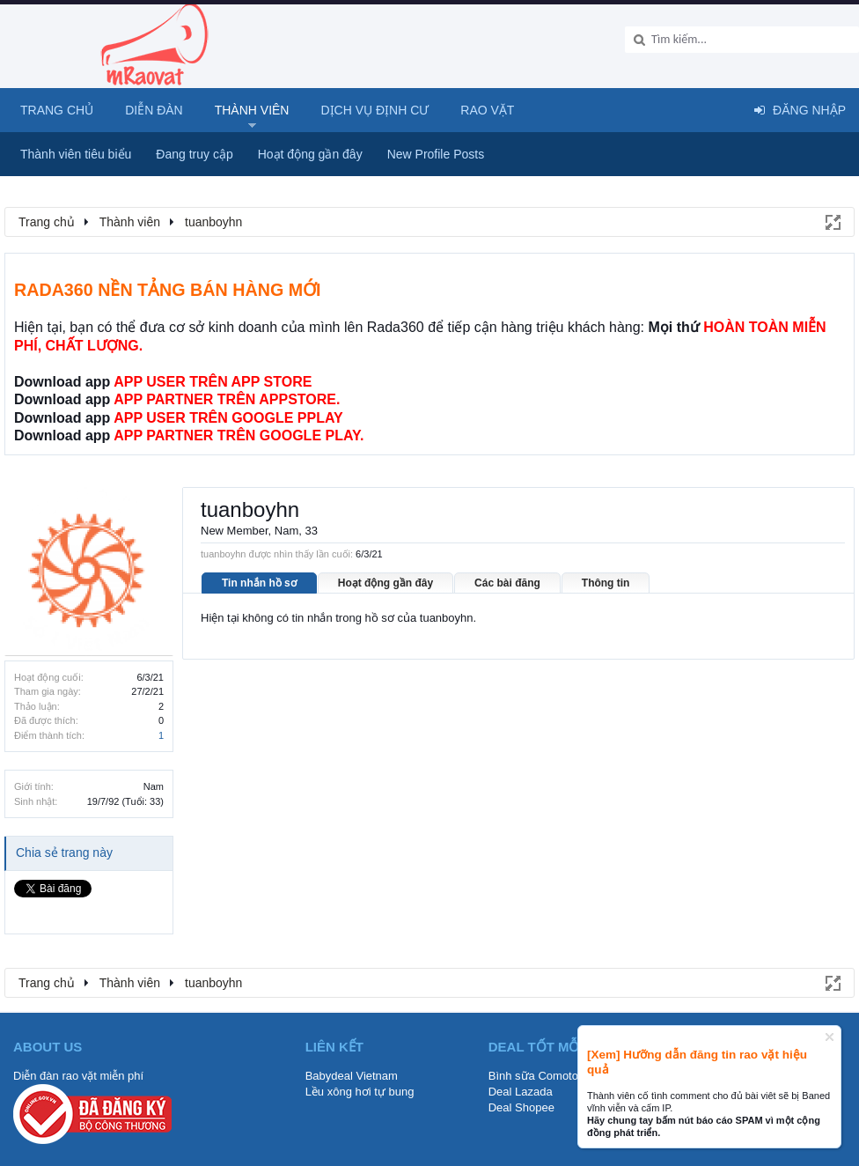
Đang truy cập (194, 154)
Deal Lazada (520, 1091)
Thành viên (252, 110)
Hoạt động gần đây (385, 583)
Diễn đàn (154, 110)
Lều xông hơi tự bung (360, 1091)
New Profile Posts (435, 154)
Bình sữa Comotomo (541, 1075)
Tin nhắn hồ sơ (259, 583)
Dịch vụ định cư (374, 110)
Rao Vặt (487, 110)
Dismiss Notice (829, 1037)
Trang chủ (56, 110)
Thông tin (606, 583)
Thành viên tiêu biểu (75, 154)
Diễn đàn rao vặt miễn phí (78, 1075)
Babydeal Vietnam (351, 1075)
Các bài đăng (507, 583)
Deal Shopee (521, 1107)
